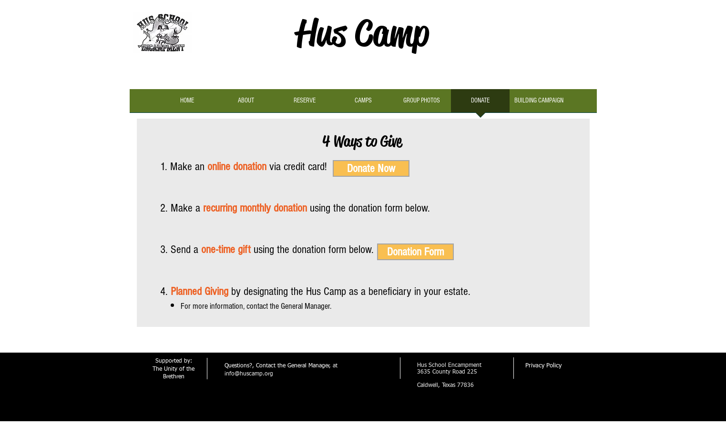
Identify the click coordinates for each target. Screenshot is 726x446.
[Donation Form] (415, 251)
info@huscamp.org (249, 374)
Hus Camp (362, 32)
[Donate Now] (371, 168)
